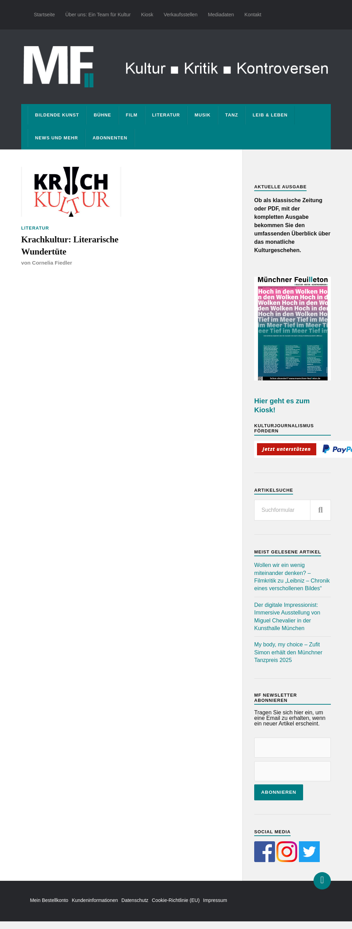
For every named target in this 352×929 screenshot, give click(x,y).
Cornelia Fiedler (52, 263)
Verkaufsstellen (181, 14)
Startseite (44, 14)
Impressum (215, 900)
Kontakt (252, 14)
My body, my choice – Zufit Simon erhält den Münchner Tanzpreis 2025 (288, 652)
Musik (203, 115)
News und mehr (56, 137)
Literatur (166, 115)
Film (132, 115)
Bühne (102, 115)
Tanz (231, 115)
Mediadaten (221, 14)
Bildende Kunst (57, 115)
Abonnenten (110, 137)
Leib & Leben (269, 115)
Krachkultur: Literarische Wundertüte (69, 245)
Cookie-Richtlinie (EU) (176, 900)
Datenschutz (134, 900)
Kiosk (147, 14)
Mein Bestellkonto (49, 900)
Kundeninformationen (95, 900)
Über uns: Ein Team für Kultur (98, 14)
